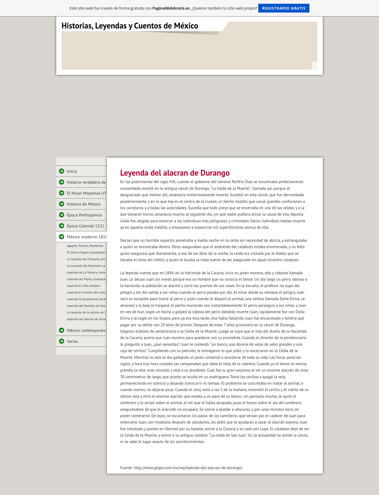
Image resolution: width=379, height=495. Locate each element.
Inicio (72, 171)
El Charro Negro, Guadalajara (86, 252)
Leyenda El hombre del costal (86, 292)
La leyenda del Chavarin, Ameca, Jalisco (86, 259)
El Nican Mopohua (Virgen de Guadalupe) (86, 193)
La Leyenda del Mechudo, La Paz (86, 266)
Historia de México (84, 204)
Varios (72, 341)
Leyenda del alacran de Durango (86, 319)
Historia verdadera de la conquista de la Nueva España (86, 182)
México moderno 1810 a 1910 (87, 236)
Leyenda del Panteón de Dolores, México (86, 306)
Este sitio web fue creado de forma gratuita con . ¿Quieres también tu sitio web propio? (190, 8)
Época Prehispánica (84, 215)
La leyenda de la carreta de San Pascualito (86, 312)
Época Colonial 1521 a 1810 (86, 225)
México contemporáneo (86, 330)
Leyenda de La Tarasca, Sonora (86, 272)
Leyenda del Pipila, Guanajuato (86, 279)
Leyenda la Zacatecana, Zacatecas (86, 299)
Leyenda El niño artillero (83, 286)
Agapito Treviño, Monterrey (85, 246)
